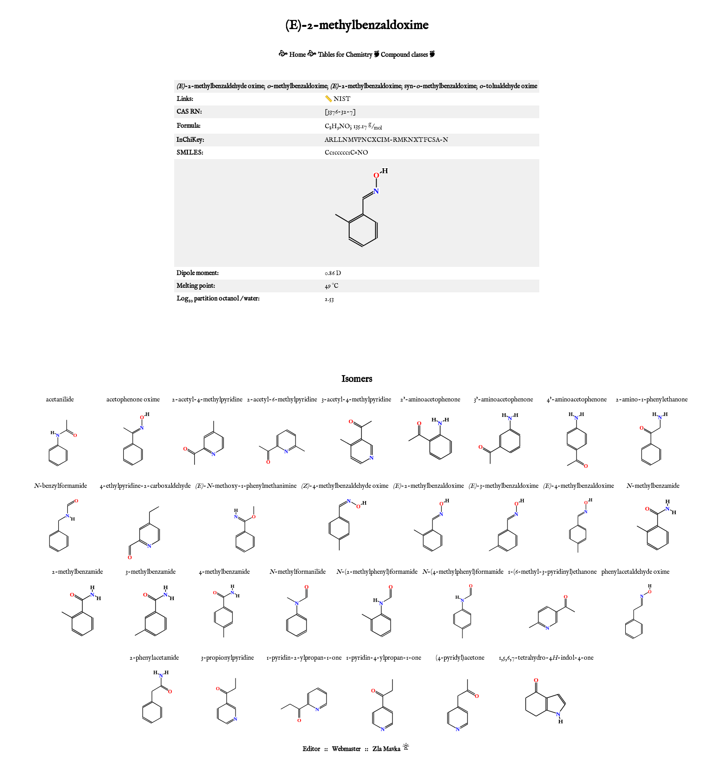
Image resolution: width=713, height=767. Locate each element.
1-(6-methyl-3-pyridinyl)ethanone (552, 572)
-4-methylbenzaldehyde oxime (344, 486)
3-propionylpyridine (227, 658)
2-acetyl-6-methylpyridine (282, 400)
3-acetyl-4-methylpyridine (356, 400)
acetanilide (60, 400)
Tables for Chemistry (345, 55)
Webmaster (346, 749)
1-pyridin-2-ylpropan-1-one (303, 658)
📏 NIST (338, 99)
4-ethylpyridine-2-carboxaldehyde (145, 486)
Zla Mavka (386, 749)
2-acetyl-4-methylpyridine (207, 400)
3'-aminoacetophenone (503, 400)
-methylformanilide (297, 572)
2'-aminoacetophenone (430, 400)
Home (297, 55)
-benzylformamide (60, 486)
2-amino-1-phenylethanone (652, 400)
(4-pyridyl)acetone (460, 658)
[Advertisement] (356, 338)
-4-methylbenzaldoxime (578, 486)
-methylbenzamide (652, 486)
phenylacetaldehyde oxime (635, 572)
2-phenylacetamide (154, 658)
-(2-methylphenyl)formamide (376, 572)
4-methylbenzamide (224, 572)
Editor (311, 749)
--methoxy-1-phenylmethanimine (245, 486)
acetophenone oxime (133, 400)
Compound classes (404, 55)
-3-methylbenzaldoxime (503, 486)
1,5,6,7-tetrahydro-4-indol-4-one (546, 658)
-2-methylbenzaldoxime (428, 486)
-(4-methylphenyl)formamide (462, 572)
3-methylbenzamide (151, 572)
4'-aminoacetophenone (577, 400)
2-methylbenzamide (77, 572)
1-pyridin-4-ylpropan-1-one (383, 658)
